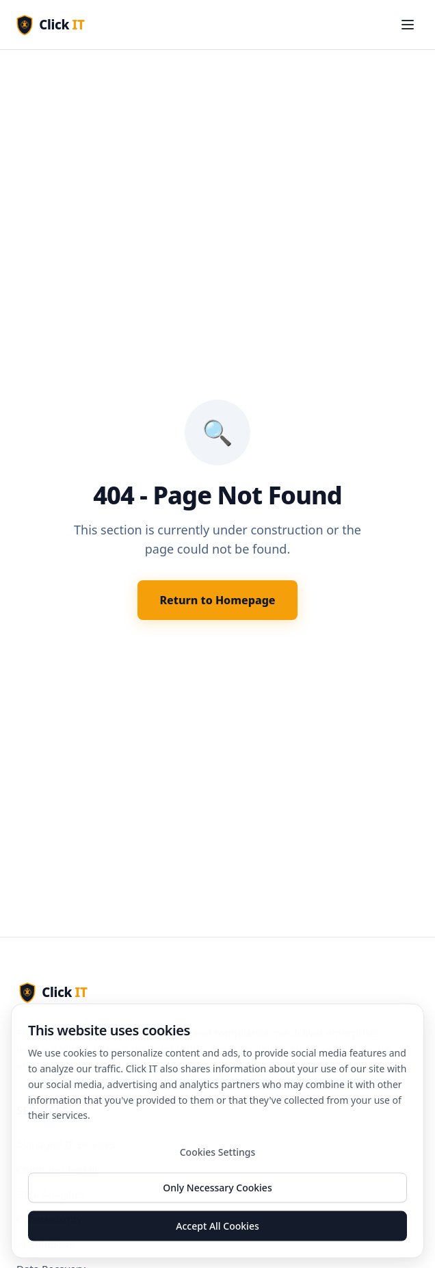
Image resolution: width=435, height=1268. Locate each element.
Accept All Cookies (217, 1229)
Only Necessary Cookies (217, 1191)
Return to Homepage (217, 600)
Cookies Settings (218, 1155)
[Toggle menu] (407, 24)
